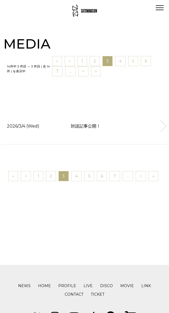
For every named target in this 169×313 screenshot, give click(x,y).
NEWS (24, 285)
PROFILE (67, 285)
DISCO (106, 285)
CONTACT (74, 294)
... (70, 71)
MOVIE (127, 285)
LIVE (88, 285)
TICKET (97, 294)
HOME (44, 285)
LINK (146, 285)
